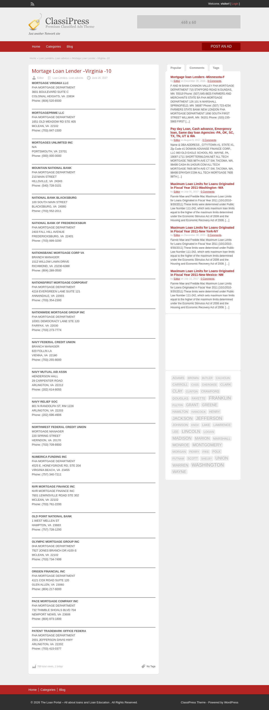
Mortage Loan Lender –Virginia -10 (72, 70)
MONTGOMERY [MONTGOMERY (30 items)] (207, 445)
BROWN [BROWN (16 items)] (193, 378)
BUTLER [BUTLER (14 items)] (207, 378)
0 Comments (214, 81)
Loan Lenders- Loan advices (54, 58)
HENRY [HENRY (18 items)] (214, 411)
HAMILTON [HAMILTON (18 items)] (180, 411)
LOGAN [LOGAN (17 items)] (209, 431)
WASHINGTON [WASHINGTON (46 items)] (208, 465)
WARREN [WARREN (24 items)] (180, 465)
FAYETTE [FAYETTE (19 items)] (198, 398)
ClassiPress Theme (193, 702)
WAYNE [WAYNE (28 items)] (179, 471)
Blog (70, 46)
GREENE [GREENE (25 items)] (209, 405)
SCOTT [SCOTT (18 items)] (193, 458)
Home (36, 46)
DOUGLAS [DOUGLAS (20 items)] (180, 398)
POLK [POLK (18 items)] (216, 451)
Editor (40, 78)
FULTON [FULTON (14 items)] (177, 405)
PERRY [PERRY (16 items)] (194, 451)
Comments (196, 67)
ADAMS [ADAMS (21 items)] (178, 378)
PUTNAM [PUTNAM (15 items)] (178, 458)
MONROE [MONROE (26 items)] (180, 445)
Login (235, 3)
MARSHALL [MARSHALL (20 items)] (222, 438)
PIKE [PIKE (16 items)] (206, 451)
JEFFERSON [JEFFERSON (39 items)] (209, 418)
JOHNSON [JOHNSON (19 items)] (180, 425)
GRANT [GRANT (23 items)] (192, 405)
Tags (216, 67)
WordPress (231, 702)
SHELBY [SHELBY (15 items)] (206, 458)
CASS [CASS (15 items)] (195, 384)
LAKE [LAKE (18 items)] (206, 425)
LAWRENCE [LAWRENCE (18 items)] (222, 425)
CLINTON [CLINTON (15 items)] (192, 391)
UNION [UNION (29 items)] (221, 458)
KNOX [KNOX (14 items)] (195, 425)
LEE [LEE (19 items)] (175, 431)
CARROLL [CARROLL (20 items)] (180, 384)
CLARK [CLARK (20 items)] (225, 384)
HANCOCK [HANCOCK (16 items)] (198, 411)
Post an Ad (221, 46)
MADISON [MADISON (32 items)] (181, 438)
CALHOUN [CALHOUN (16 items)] (223, 378)
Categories (53, 46)
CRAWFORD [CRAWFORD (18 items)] (210, 391)
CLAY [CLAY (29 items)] (177, 391)
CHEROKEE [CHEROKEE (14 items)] (209, 384)
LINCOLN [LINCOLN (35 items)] (191, 431)
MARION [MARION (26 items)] (202, 438)
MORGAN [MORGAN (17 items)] (179, 451)
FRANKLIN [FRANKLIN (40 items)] (220, 398)
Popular (175, 67)
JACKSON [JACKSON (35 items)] (182, 418)
